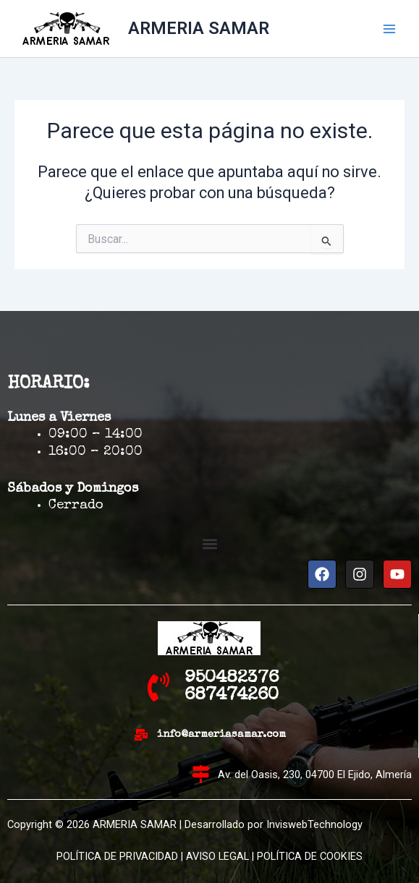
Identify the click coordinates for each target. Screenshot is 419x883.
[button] (209, 544)
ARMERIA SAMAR (198, 28)
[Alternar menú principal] (389, 29)
